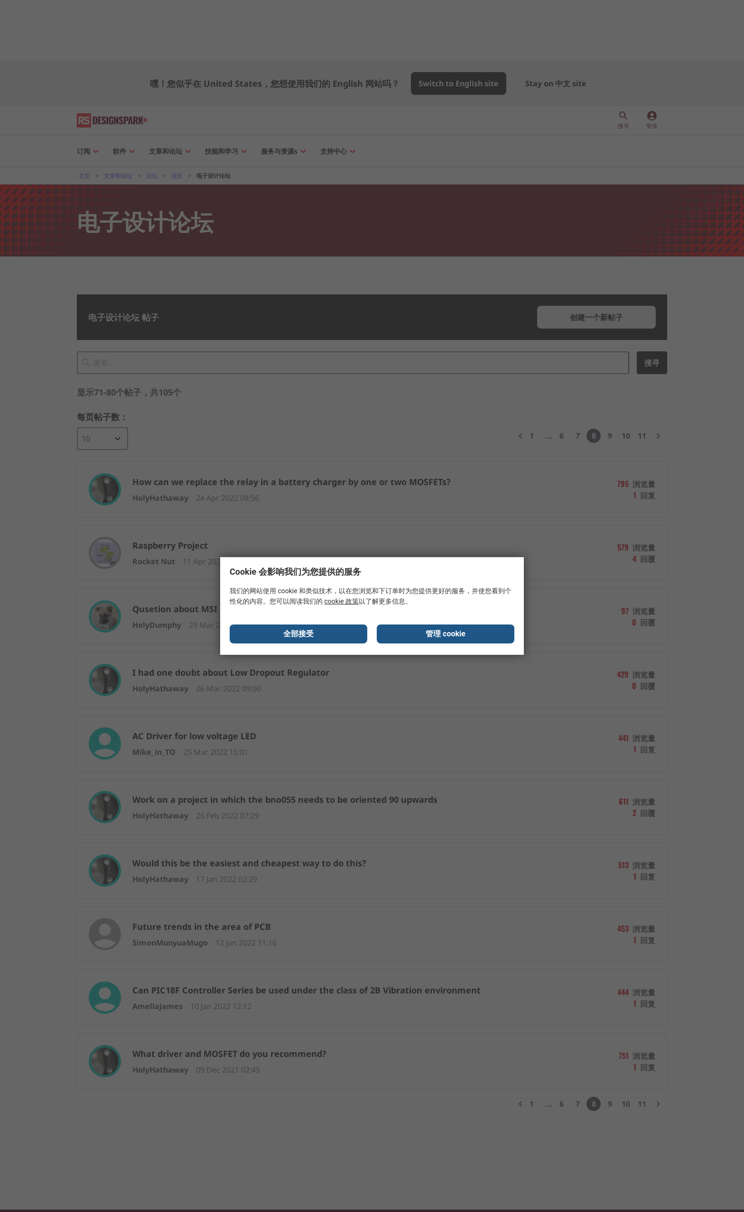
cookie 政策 (341, 602)
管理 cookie (445, 634)
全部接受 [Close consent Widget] (298, 634)
